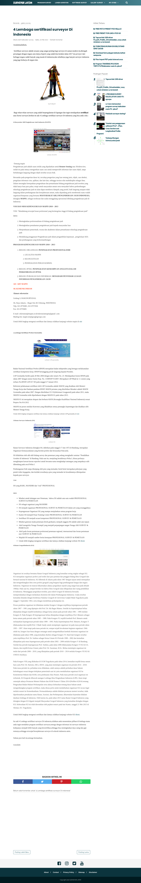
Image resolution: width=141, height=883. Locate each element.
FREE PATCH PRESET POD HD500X (108, 29)
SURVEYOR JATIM (22, 3)
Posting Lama (83, 852)
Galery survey (97, 3)
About (46, 872)
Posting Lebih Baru (22, 852)
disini (83, 541)
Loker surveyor (61, 3)
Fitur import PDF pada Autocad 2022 (109, 59)
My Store (112, 3)
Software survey (79, 3)
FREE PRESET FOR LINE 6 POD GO (108, 33)
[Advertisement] (70, 13)
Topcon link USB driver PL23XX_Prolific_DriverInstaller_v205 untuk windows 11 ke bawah (109, 40)
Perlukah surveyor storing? (116, 114)
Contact (56, 872)
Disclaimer (93, 872)
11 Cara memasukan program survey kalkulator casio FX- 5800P (116, 106)
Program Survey (44, 3)
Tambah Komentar (56, 40)
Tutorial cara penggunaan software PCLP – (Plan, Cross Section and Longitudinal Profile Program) (111, 129)
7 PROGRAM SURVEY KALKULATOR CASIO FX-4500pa (115, 96)
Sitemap (81, 872)
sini (80, 322)
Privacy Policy (68, 872)
